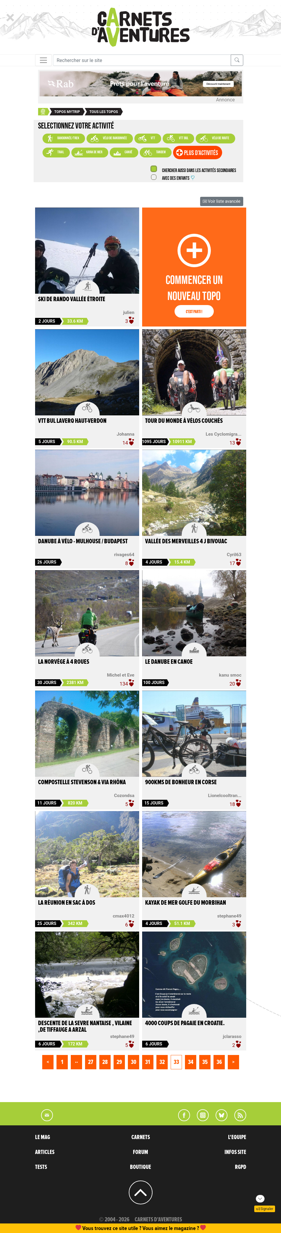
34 (190, 1062)
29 (119, 1062)
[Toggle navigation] (43, 60)
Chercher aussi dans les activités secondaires (198, 171)
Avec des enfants (178, 178)
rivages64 (124, 554)
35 (205, 1062)
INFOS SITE (235, 1152)
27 (90, 1062)
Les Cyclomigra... (223, 434)
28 (105, 1062)
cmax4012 (123, 916)
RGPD (240, 1167)
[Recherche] (142, 60)
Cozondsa (124, 795)
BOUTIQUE (140, 1167)
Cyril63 (234, 554)
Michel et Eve (120, 675)
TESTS (41, 1167)
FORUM (140, 1152)
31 (147, 1062)
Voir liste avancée (222, 201)
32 (162, 1062)
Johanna (125, 434)
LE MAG (42, 1137)
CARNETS (140, 1137)
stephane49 (229, 916)
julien (128, 312)
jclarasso (232, 1036)
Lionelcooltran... (224, 795)
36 (219, 1062)
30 (133, 1062)
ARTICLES (44, 1152)
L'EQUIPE (237, 1137)
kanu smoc (230, 675)
